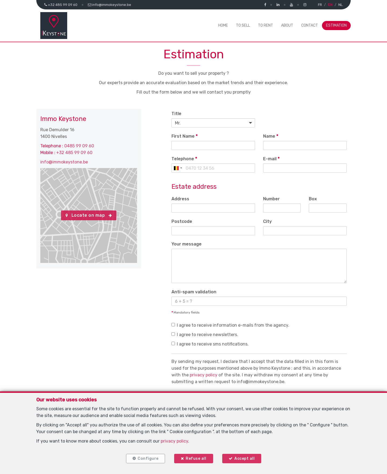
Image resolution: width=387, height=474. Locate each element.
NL (340, 5)
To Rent (265, 25)
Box (313, 198)
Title (176, 113)
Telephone (184, 158)
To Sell (243, 25)
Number (271, 198)
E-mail (271, 158)
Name (270, 136)
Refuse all (196, 458)
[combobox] (178, 168)
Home (223, 25)
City (267, 221)
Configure (148, 458)
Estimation (336, 25)
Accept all (244, 458)
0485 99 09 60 (79, 145)
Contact (309, 25)
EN (330, 5)
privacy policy (203, 374)
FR (320, 5)
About (287, 25)
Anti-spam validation (193, 291)
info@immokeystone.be (64, 162)
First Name (184, 136)
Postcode (181, 221)
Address (180, 198)
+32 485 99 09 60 (74, 152)
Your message (186, 244)
